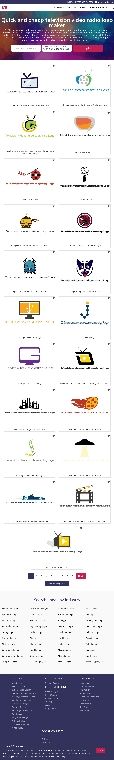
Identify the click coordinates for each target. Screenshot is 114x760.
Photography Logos (95, 620)
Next (80, 575)
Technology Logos (94, 661)
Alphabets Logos (9, 620)
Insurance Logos (65, 626)
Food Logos (35, 649)
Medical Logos (64, 661)
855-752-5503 (87, 2)
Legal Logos (63, 637)
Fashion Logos (36, 632)
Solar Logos (91, 643)
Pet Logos (90, 614)
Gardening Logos (38, 661)
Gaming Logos (36, 655)
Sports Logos (92, 655)
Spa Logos (90, 649)
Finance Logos (36, 637)
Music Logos (91, 608)
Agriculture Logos (10, 614)
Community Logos (10, 649)
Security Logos (92, 637)
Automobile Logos (10, 626)
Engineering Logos (38, 626)
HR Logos (62, 620)
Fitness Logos (36, 643)
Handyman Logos (66, 608)
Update (88, 48)
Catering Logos (9, 637)
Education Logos (37, 620)
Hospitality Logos (66, 614)
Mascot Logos (64, 649)
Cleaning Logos (9, 643)
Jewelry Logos (64, 632)
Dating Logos (36, 614)
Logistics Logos (65, 643)
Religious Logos (93, 632)
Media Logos (64, 655)
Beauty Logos (8, 632)
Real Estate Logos (94, 626)
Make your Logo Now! (57, 583)
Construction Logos (39, 608)
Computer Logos (9, 661)
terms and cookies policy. (54, 756)
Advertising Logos (10, 608)
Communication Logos (12, 655)
